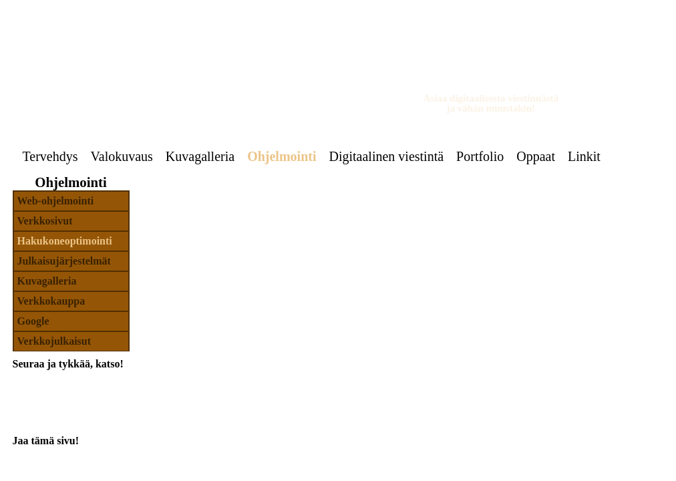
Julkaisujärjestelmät (64, 261)
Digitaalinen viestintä (386, 156)
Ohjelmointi (281, 156)
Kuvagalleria (200, 156)
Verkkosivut (45, 220)
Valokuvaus (122, 156)
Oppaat (535, 156)
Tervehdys (50, 156)
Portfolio (480, 156)
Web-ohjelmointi (55, 200)
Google (33, 321)
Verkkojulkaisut (54, 341)
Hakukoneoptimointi (64, 241)
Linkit (584, 156)
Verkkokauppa (51, 301)
